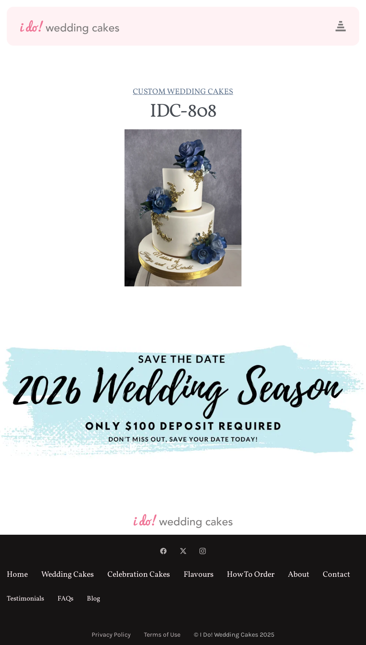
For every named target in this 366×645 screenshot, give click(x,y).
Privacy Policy (111, 634)
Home (17, 574)
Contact (336, 574)
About (298, 574)
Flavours (199, 574)
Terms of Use (162, 634)
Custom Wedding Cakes (183, 92)
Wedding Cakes (67, 574)
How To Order (250, 574)
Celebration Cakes (138, 574)
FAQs (65, 599)
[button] (340, 26)
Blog (93, 599)
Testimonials (25, 599)
